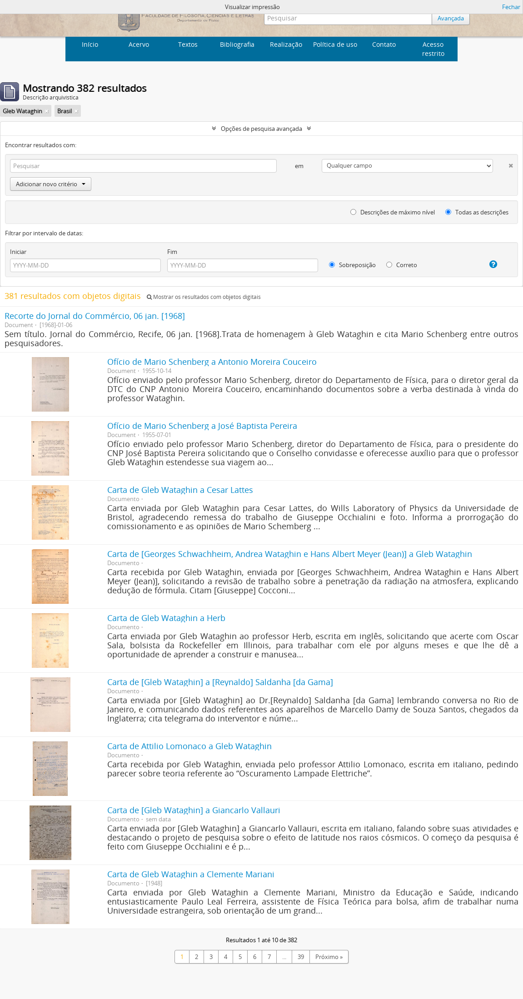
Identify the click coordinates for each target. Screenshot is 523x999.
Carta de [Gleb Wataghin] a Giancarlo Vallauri (193, 810)
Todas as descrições (476, 212)
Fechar (511, 7)
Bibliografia (237, 44)
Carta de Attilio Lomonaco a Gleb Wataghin (189, 746)
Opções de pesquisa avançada (261, 128)
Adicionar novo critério (50, 184)
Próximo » (329, 957)
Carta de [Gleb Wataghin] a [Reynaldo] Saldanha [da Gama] (220, 681)
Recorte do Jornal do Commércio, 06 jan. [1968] (95, 315)
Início (90, 44)
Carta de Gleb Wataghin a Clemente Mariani (190, 874)
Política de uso (335, 44)
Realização (286, 44)
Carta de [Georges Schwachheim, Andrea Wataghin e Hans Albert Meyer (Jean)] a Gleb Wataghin (289, 553)
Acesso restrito (433, 49)
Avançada (451, 18)
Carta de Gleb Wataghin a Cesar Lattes (180, 489)
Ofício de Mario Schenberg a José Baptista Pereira (202, 425)
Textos (188, 44)
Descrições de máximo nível (392, 212)
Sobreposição (352, 265)
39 (301, 957)
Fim (172, 252)
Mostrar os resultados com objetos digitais (204, 297)
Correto (401, 265)
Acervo (139, 44)
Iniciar (18, 252)
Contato (384, 44)
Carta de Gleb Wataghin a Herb (166, 617)
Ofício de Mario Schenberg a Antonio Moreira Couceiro (212, 361)
